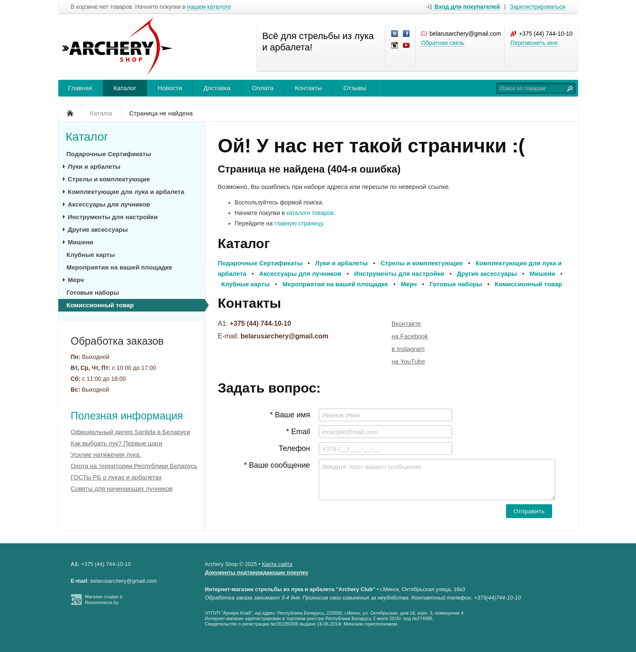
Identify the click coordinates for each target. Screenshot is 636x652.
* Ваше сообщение (277, 465)
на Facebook (410, 336)
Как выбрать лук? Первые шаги (117, 443)
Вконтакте (406, 323)
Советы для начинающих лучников (122, 488)
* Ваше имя (290, 415)
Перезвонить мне (534, 42)
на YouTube (408, 361)
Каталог (125, 88)
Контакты (308, 88)
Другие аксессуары (98, 229)
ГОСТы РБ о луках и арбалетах (116, 477)
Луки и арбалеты (94, 166)
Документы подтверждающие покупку (257, 572)
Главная (80, 88)
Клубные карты (91, 254)
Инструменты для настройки (113, 216)
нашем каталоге (209, 7)
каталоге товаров (310, 212)
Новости (170, 88)
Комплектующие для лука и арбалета (126, 191)
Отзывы (354, 88)
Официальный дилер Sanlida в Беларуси (130, 431)
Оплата (263, 88)
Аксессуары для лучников (109, 204)
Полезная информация (127, 416)
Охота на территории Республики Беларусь (134, 465)
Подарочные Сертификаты (109, 153)
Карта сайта (277, 564)
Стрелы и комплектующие (109, 179)
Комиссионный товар (100, 305)
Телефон (294, 448)
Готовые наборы (93, 292)
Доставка (216, 88)
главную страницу (298, 223)
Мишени (80, 242)
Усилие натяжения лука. (106, 454)
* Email (298, 431)
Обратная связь (442, 42)
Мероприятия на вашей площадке (119, 267)
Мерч (76, 279)
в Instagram (408, 348)
